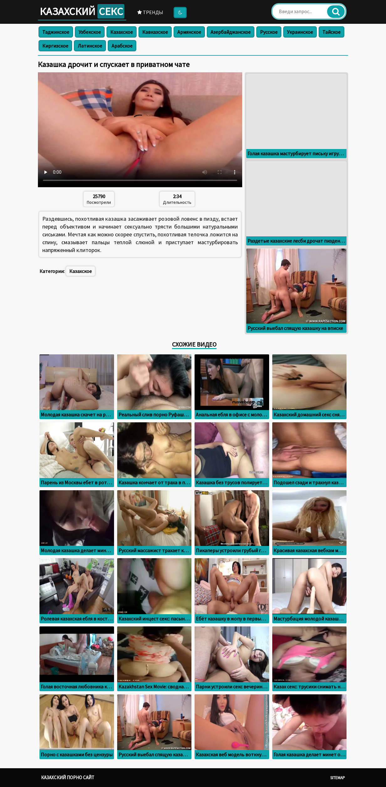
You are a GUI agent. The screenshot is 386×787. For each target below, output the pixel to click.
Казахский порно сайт (67, 777)
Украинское (300, 32)
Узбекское (90, 32)
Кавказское (155, 32)
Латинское (90, 46)
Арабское (122, 46)
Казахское (121, 32)
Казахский (82, 11)
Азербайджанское (231, 32)
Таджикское (55, 32)
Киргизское (55, 46)
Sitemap (337, 777)
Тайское (331, 32)
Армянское (189, 32)
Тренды (150, 12)
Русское (269, 32)
